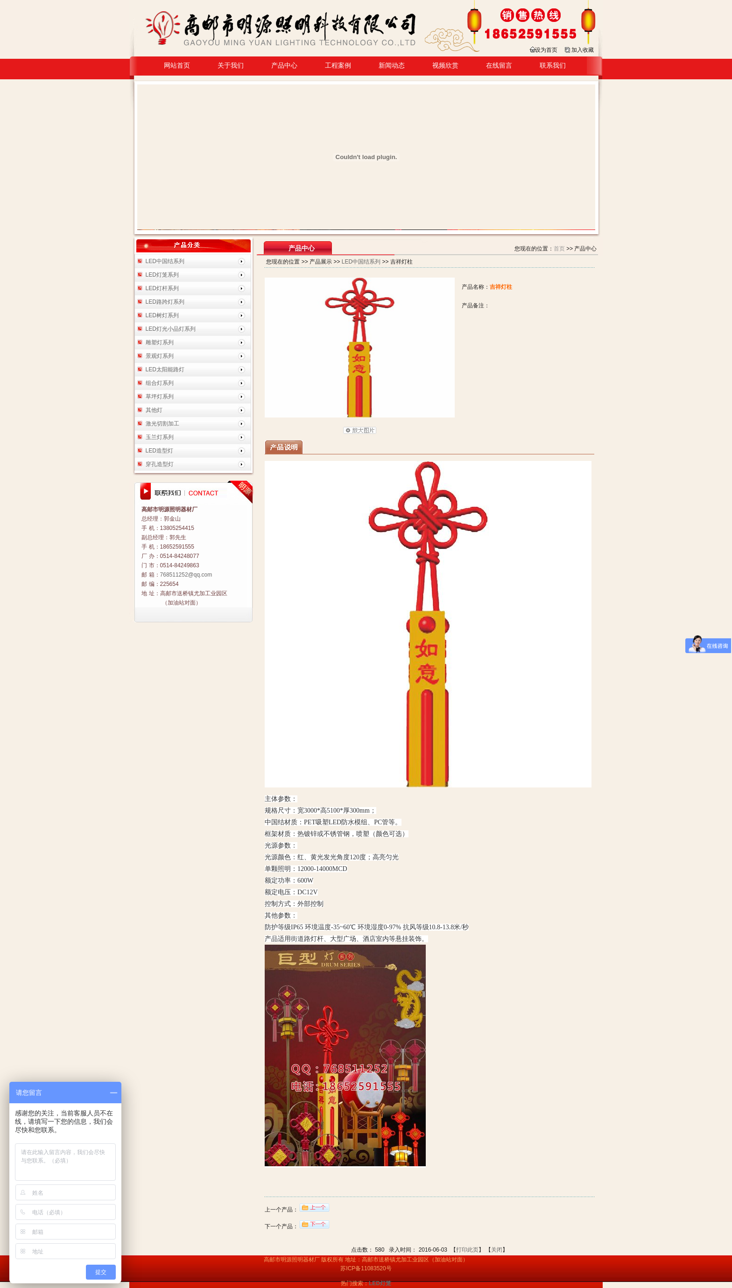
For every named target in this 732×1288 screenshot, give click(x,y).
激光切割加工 (162, 423)
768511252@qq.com (186, 574)
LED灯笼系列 (162, 275)
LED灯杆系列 (162, 288)
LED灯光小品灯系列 (171, 329)
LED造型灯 (159, 450)
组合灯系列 (160, 383)
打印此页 (467, 1249)
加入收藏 (582, 50)
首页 (559, 248)
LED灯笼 (380, 1283)
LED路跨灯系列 (165, 302)
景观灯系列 (160, 356)
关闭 (496, 1249)
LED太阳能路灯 (165, 369)
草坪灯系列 (160, 396)
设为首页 (546, 50)
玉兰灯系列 (160, 437)
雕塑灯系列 (160, 342)
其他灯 (154, 410)
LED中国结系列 (165, 261)
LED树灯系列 (162, 315)
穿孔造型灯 (160, 464)
